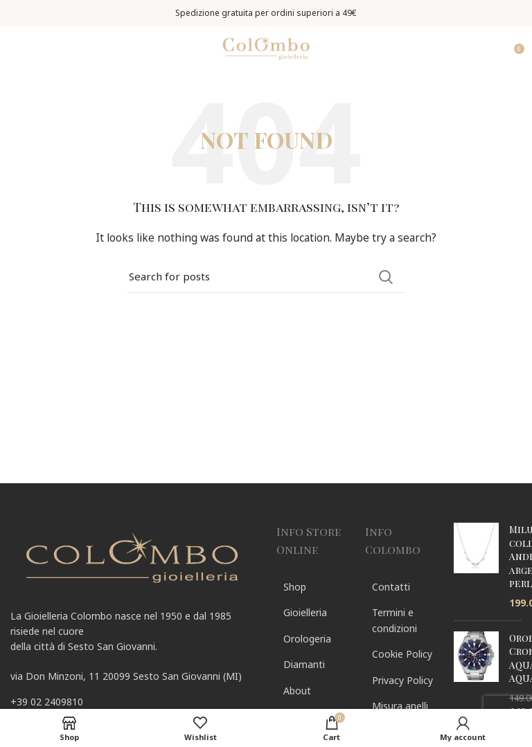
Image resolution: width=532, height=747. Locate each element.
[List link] (133, 702)
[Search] (266, 277)
